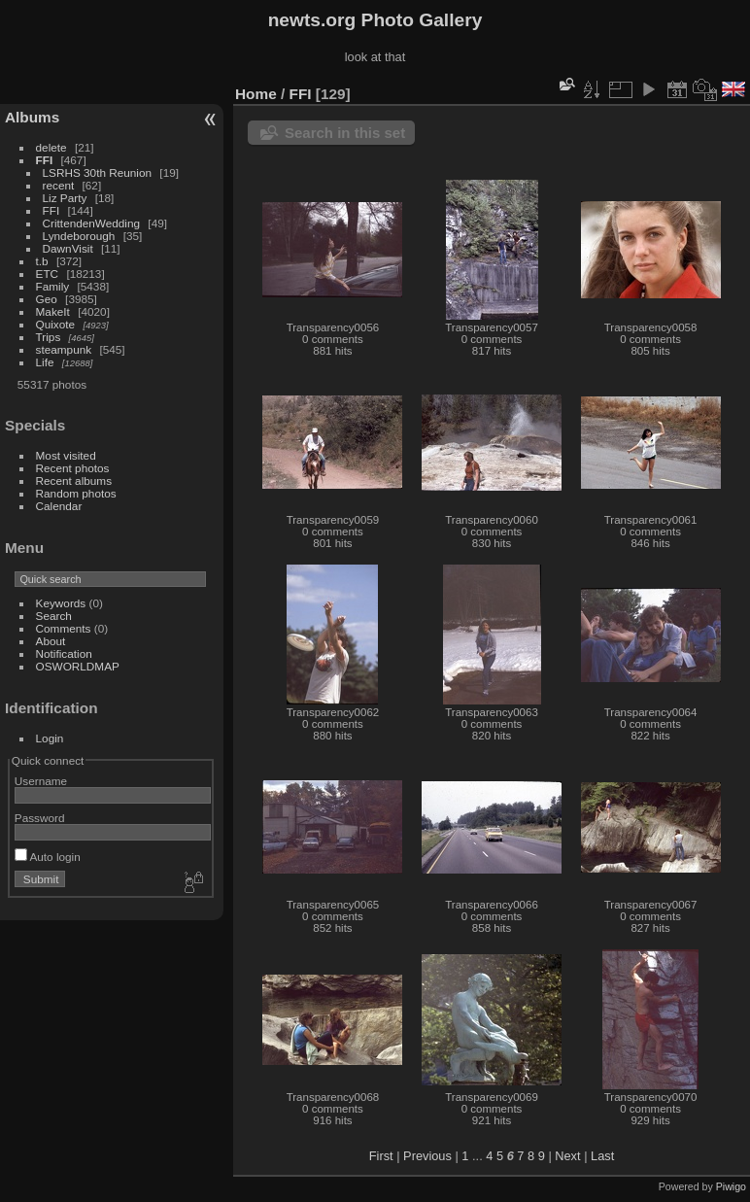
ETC (47, 273)
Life (45, 362)
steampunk (64, 349)
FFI (44, 160)
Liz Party (65, 197)
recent (59, 185)
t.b (42, 261)
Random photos (76, 493)
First (381, 1156)
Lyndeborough (79, 235)
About (51, 641)
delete (51, 147)
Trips (48, 336)
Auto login (48, 856)
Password (40, 817)
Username (41, 780)
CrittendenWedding (92, 223)
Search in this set (345, 132)
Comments (63, 628)
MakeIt (53, 311)
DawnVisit (68, 248)
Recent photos (73, 468)
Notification (64, 653)
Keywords (61, 603)
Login (50, 738)
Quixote (56, 324)
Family (53, 286)
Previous (427, 1156)
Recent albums (74, 480)
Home (256, 94)
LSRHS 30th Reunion (98, 172)
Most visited (66, 455)
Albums (32, 117)
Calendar (59, 505)
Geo (46, 298)
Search (54, 615)
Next (567, 1156)
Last (602, 1156)
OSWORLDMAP (77, 666)
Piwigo (731, 1186)
